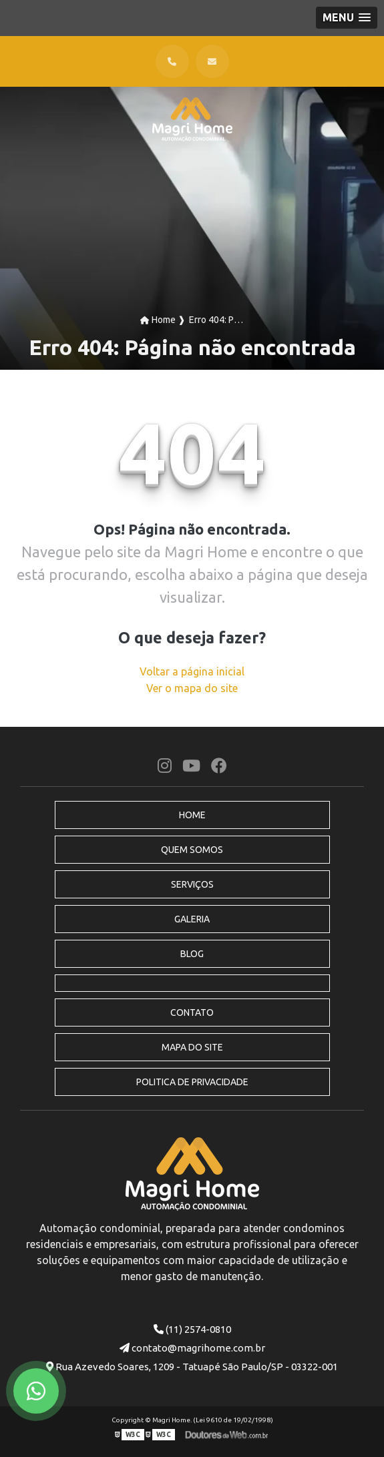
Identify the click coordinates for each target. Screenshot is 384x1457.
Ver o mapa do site (192, 688)
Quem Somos (192, 849)
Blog (192, 953)
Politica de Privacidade (192, 1082)
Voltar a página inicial (192, 671)
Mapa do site (192, 1047)
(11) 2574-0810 (192, 1329)
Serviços (192, 884)
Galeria (192, 919)
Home (192, 815)
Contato (192, 1012)
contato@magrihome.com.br (192, 1348)
